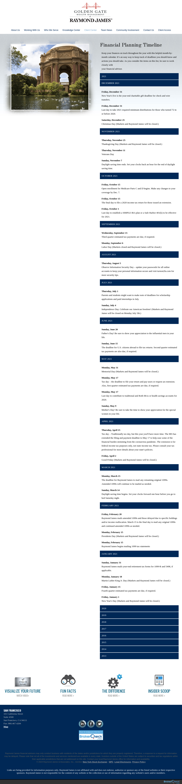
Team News (106, 30)
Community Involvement (127, 30)
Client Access (164, 30)
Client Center (90, 30)
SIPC (111, 762)
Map (6, 726)
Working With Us (32, 30)
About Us (15, 30)
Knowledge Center (71, 30)
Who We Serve (51, 30)
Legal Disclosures (122, 762)
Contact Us (148, 30)
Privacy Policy (139, 762)
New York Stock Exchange (95, 762)
